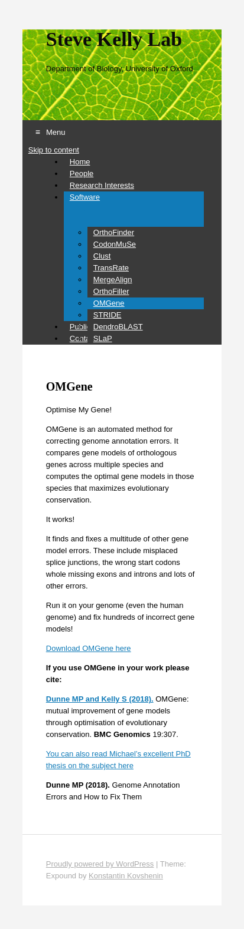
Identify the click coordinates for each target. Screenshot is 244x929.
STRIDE (107, 314)
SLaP (102, 338)
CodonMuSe (114, 244)
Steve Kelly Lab (114, 39)
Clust (102, 256)
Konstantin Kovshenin (126, 875)
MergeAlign (112, 279)
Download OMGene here (88, 648)
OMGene (109, 303)
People (81, 173)
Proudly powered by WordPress (100, 863)
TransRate (111, 267)
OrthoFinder (113, 232)
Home (80, 161)
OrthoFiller (111, 291)
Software (85, 197)
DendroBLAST (118, 326)
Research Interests (102, 185)
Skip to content (53, 150)
